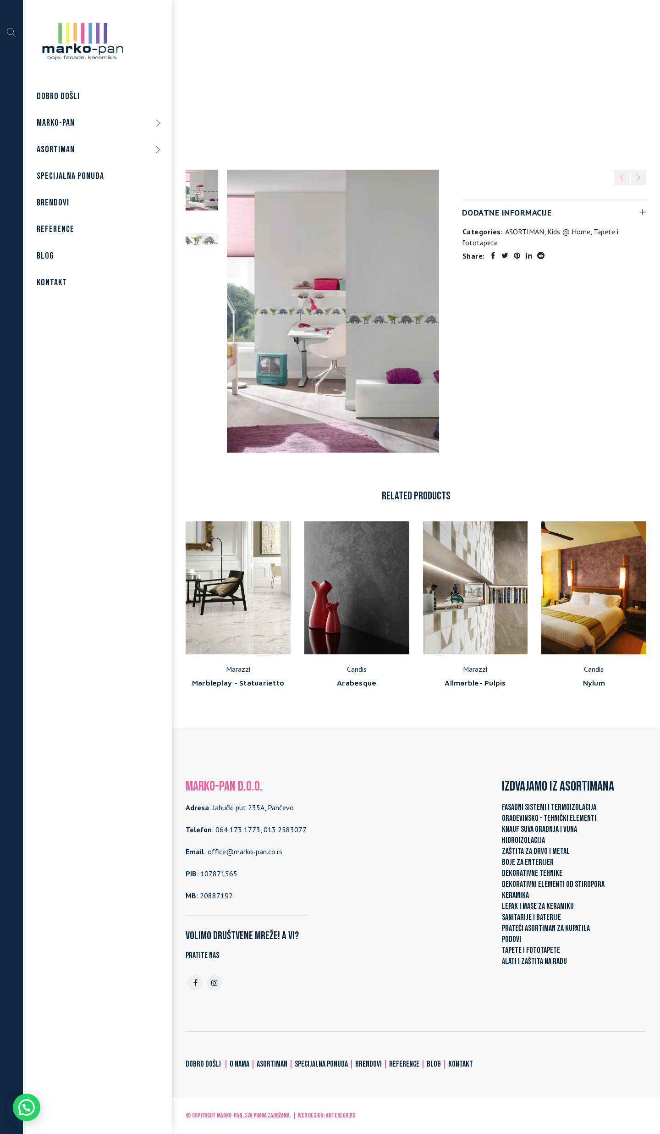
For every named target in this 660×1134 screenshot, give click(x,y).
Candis (357, 669)
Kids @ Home (451, 82)
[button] (26, 1107)
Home (292, 82)
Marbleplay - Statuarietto (238, 683)
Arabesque (356, 683)
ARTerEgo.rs (340, 1115)
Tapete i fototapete (389, 82)
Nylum (594, 683)
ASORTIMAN (330, 82)
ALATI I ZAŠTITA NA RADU (534, 961)
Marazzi (238, 669)
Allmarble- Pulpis (475, 683)
